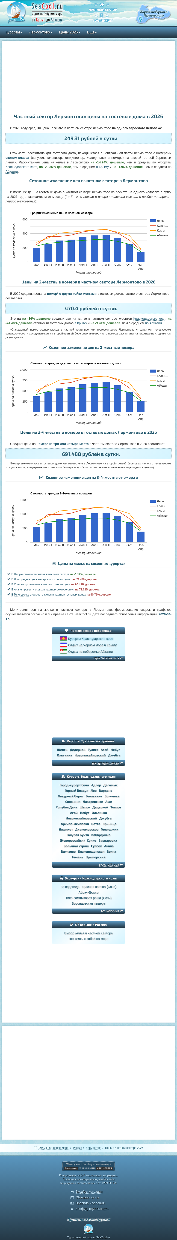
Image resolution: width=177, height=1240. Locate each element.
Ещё (92, 32)
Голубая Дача (66, 807)
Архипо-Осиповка (75, 824)
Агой (104, 750)
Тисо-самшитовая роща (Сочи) (88, 898)
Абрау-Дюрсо (88, 892)
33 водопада (70, 887)
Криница (109, 824)
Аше (108, 802)
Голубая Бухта (78, 835)
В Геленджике (20, 594)
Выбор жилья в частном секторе (88, 933)
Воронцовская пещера (88, 903)
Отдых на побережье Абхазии (90, 651)
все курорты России (105, 762)
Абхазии (12, 171)
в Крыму (102, 167)
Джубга (114, 755)
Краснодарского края (21, 167)
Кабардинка (100, 835)
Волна (111, 851)
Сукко (91, 840)
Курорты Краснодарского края (90, 639)
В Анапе (17, 589)
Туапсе (93, 750)
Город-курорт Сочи (74, 785)
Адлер (96, 785)
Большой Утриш (76, 846)
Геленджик (109, 829)
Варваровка (107, 840)
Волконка (111, 796)
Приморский (96, 857)
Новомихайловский (90, 755)
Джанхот (66, 829)
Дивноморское (86, 829)
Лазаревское (93, 802)
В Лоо (15, 579)
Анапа (109, 846)
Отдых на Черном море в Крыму (92, 645)
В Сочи (16, 584)
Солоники (72, 802)
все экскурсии (110, 911)
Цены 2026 (69, 32)
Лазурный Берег (70, 796)
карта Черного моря (106, 658)
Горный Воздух (76, 790)
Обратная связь (87, 1197)
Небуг (115, 750)
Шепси (62, 750)
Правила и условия (90, 1203)
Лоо (94, 790)
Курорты (14, 32)
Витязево (68, 851)
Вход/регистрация (89, 1191)
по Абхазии (153, 323)
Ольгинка (64, 755)
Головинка (94, 796)
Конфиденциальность (92, 1209)
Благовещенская (91, 851)
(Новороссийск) (72, 840)
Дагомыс (110, 785)
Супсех (96, 846)
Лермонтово (40, 32)
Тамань (77, 857)
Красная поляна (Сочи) (99, 887)
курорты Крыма (109, 864)
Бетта (95, 824)
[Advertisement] (88, 77)
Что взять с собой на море (88, 939)
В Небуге (17, 574)
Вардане (105, 790)
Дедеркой (78, 750)
